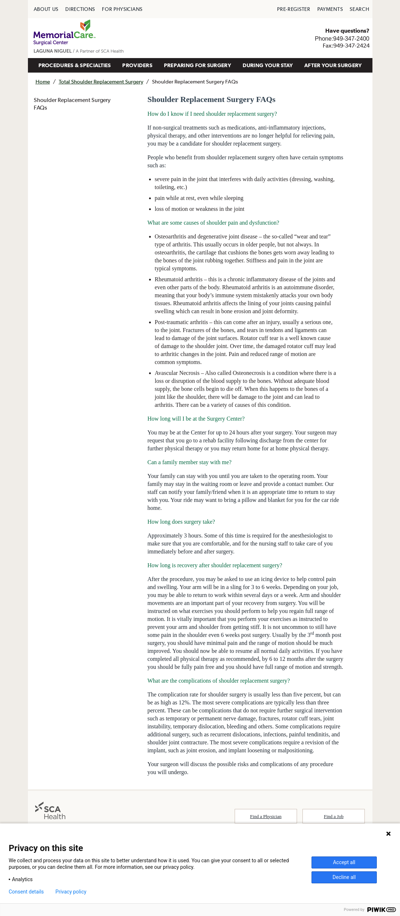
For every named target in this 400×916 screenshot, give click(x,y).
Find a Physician (266, 816)
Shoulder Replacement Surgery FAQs (72, 104)
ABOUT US (46, 9)
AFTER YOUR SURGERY (333, 65)
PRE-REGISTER (293, 9)
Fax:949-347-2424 (346, 45)
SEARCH (359, 9)
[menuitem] (46, 9)
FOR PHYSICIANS (122, 9)
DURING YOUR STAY (268, 65)
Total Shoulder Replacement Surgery (101, 81)
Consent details (26, 892)
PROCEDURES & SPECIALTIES (74, 65)
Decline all (344, 877)
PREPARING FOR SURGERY (197, 65)
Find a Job (333, 816)
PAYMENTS (330, 9)
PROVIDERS (137, 65)
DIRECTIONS (80, 9)
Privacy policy (70, 892)
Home (43, 81)
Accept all (344, 862)
